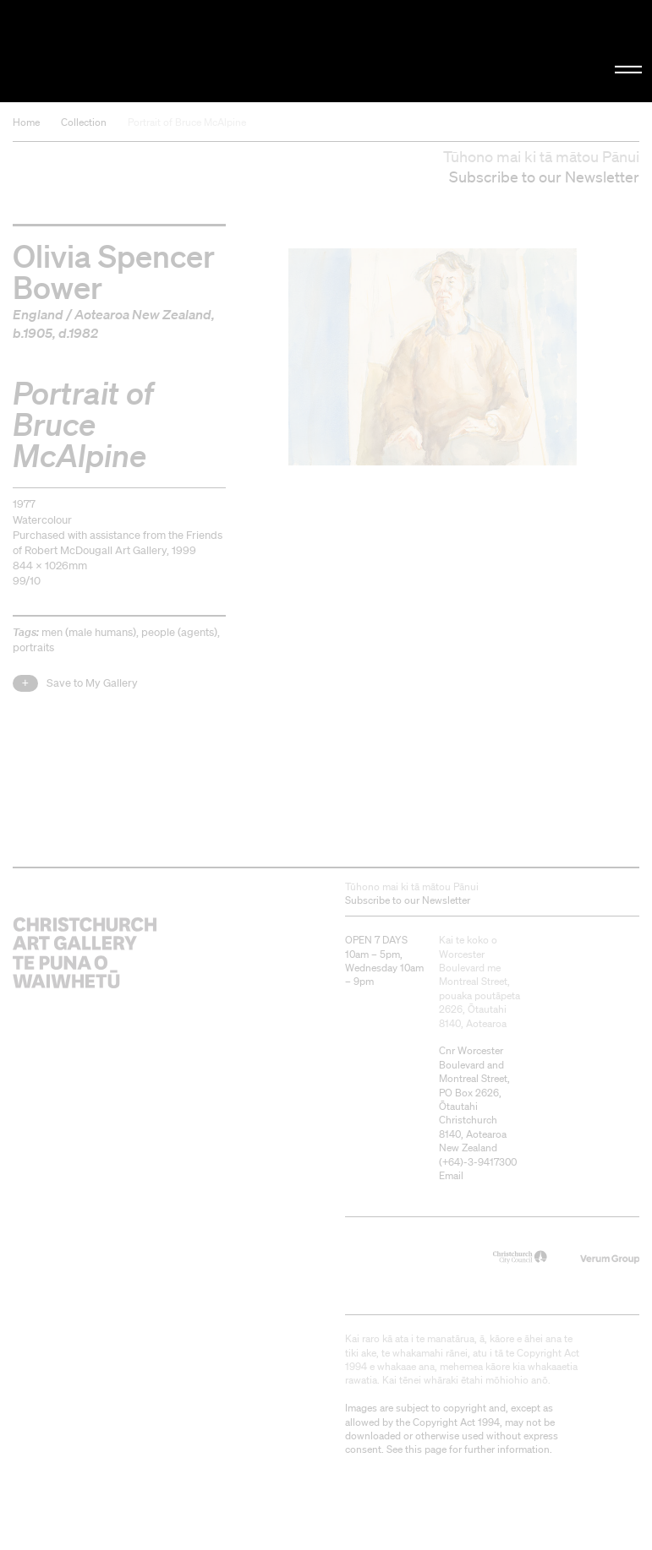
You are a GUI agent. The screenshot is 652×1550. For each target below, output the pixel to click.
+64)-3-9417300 (479, 1162)
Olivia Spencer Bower (114, 270)
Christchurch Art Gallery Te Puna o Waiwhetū (110, 51)
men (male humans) (88, 632)
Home (26, 122)
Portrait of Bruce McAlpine (187, 122)
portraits (33, 647)
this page (426, 1449)
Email (451, 1175)
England (38, 314)
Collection (84, 122)
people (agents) (179, 632)
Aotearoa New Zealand (142, 314)
